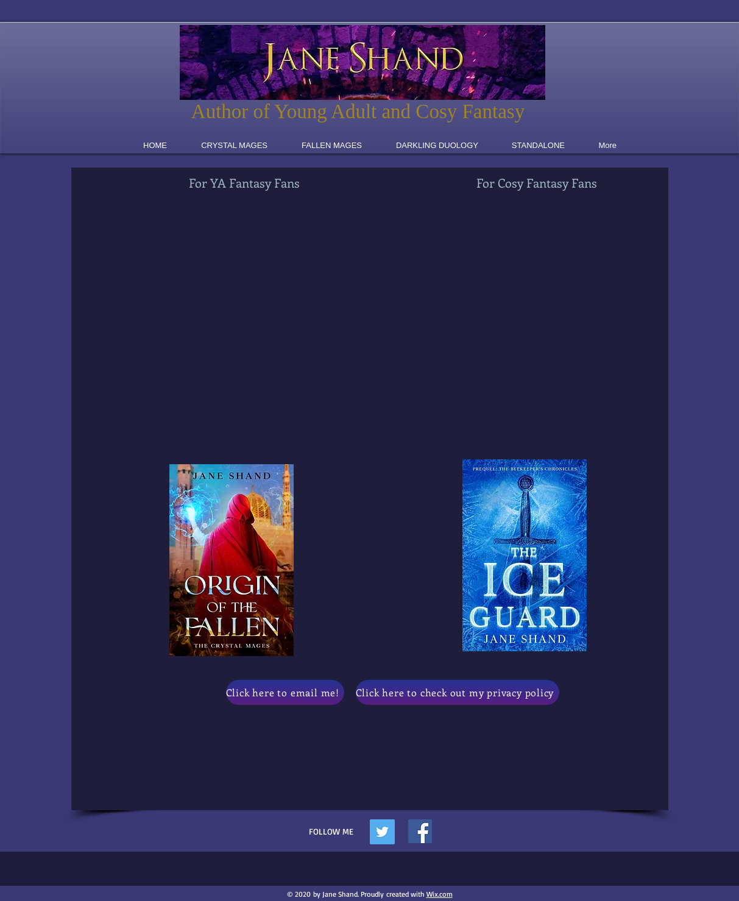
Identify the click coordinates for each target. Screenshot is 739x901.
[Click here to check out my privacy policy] (457, 692)
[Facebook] (420, 831)
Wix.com (439, 894)
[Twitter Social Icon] (382, 831)
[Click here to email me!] (285, 692)
